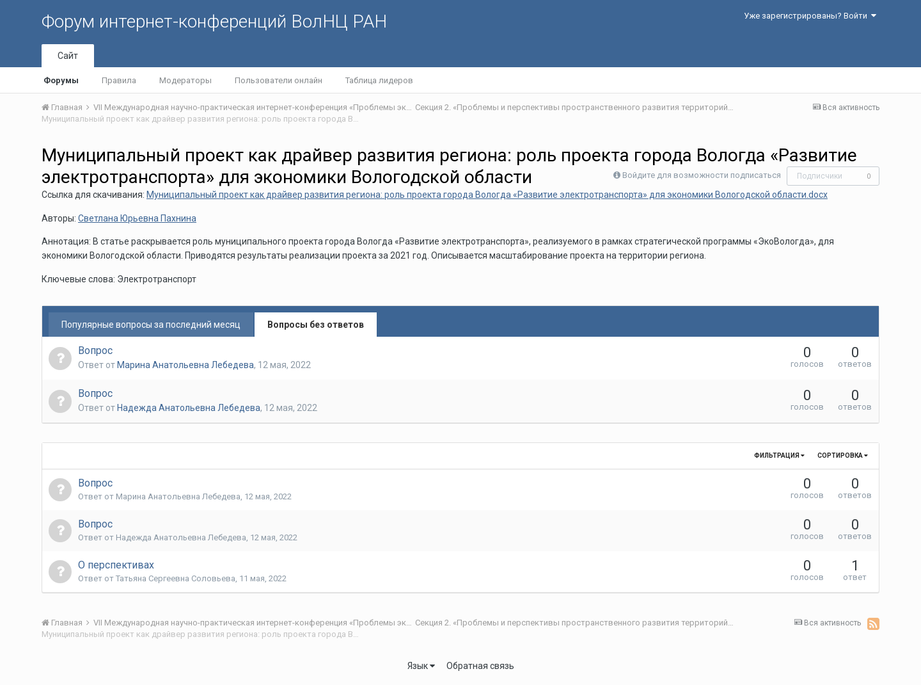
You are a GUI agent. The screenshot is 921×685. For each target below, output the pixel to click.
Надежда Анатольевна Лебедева (188, 408)
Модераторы (185, 80)
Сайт (68, 56)
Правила (119, 80)
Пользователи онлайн (278, 80)
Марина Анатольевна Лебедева (185, 365)
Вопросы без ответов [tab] (315, 324)
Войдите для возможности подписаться (701, 175)
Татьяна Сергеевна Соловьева (175, 578)
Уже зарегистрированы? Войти (810, 15)
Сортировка (842, 455)
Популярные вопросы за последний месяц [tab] (150, 324)
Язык (421, 666)
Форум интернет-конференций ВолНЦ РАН (214, 21)
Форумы (61, 80)
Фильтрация (779, 455)
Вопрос (95, 350)
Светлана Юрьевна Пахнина (137, 218)
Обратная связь (480, 666)
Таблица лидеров (379, 80)
